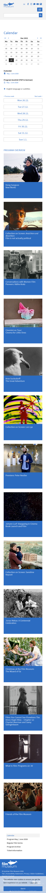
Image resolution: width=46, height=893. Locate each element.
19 (6, 56)
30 (16, 45)
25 (38, 56)
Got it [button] (23, 889)
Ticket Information (14, 850)
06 (11, 48)
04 (38, 45)
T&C (3, 874)
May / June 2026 (11, 73)
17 (32, 52)
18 (38, 52)
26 (6, 60)
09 (26, 48)
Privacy (26, 874)
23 (26, 56)
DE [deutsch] (24, 4)
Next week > (38, 96)
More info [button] (33, 883)
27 (11, 60)
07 (16, 48)
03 (32, 45)
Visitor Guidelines (36, 874)
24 (32, 56)
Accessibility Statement (14, 874)
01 (21, 45)
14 (16, 52)
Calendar (10, 835)
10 (32, 48)
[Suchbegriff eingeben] (21, 15)
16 (26, 52)
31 (32, 60)
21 (16, 56)
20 (11, 56)
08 (21, 48)
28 (6, 45)
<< (5, 38)
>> (41, 38)
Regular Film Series (15, 843)
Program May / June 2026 (17, 839)
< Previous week (9, 96)
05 (6, 48)
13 (11, 52)
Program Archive (14, 846)
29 (11, 45)
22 (21, 56)
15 (21, 52)
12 (6, 52)
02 (26, 45)
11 (38, 48)
